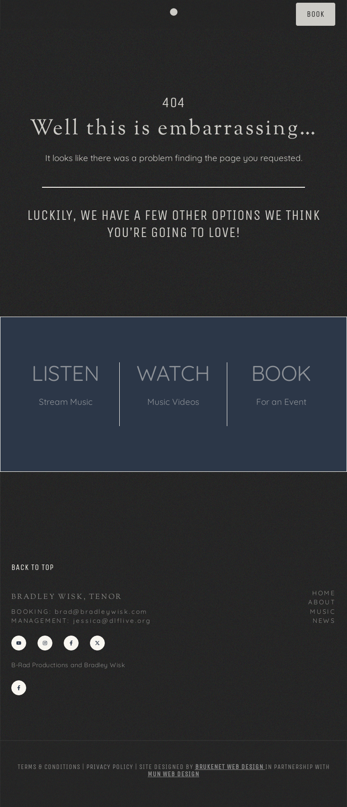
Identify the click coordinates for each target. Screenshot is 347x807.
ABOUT (322, 602)
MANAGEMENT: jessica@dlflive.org (81, 621)
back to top (32, 567)
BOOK (281, 373)
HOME (324, 593)
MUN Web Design (173, 774)
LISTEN (65, 373)
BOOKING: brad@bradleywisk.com (79, 612)
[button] (173, 12)
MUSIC (323, 612)
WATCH (173, 373)
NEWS (324, 621)
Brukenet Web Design (229, 767)
